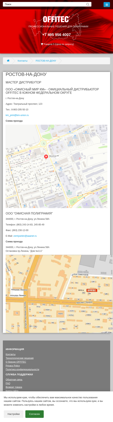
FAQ (8, 383)
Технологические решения (20, 358)
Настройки (14, 413)
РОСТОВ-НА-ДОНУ (46, 61)
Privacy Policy (13, 365)
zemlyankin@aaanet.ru (25, 236)
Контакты (22, 61)
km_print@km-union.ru (17, 115)
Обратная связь (14, 379)
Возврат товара (14, 387)
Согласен (34, 413)
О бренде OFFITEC (16, 362)
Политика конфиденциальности (22, 369)
